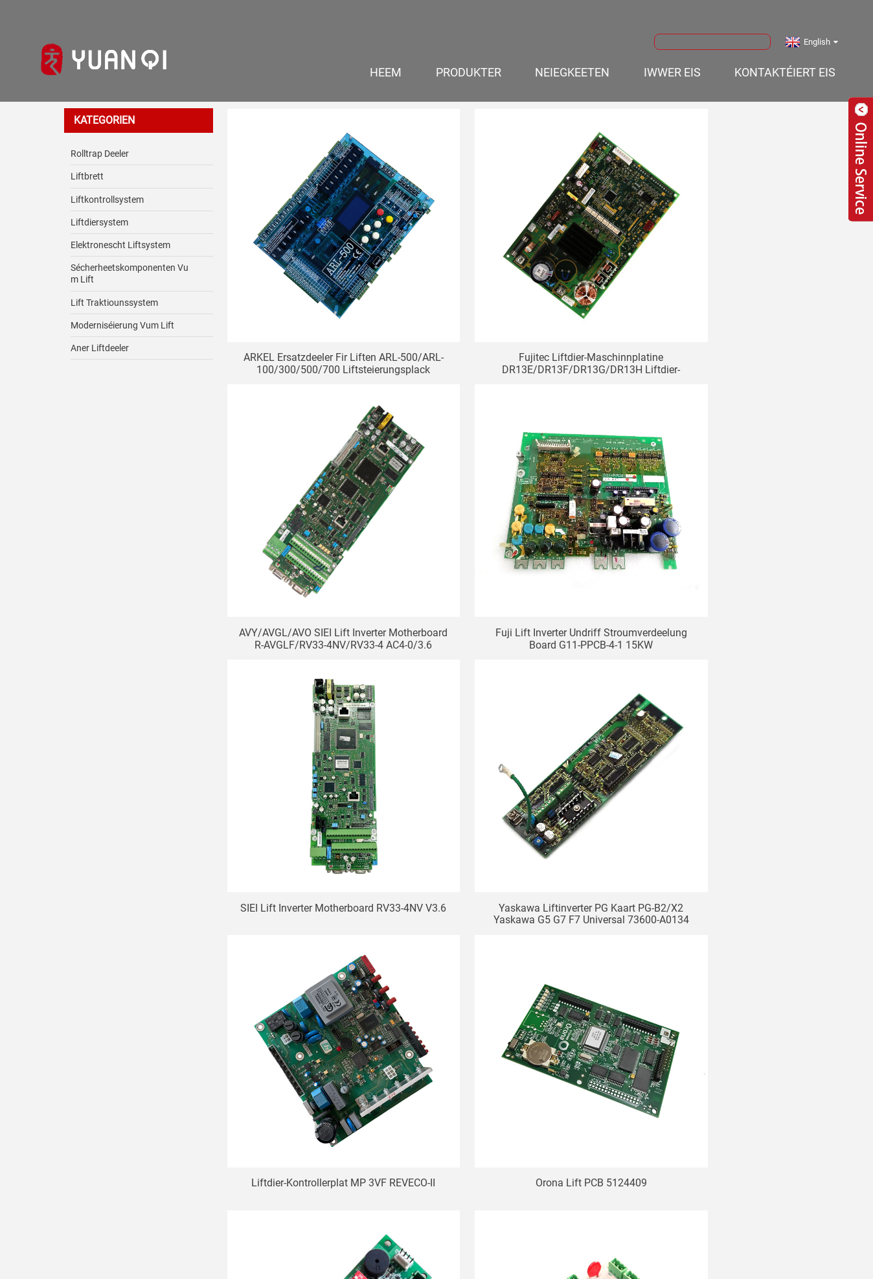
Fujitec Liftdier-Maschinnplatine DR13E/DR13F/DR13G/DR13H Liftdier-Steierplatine (520, 297)
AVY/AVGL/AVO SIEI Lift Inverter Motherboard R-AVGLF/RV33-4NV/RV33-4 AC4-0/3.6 (721, 297)
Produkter (468, 61)
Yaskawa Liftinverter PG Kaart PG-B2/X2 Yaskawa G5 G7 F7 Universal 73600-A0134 (721, 523)
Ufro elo (436, 1143)
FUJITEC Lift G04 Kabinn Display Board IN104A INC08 (721, 975)
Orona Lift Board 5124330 (721, 743)
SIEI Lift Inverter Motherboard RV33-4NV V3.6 (520, 523)
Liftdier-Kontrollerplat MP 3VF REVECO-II (319, 749)
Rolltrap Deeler (100, 142)
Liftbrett (87, 166)
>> (545, 1030)
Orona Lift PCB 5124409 (520, 743)
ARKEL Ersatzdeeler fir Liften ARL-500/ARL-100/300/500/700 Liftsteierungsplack (320, 297)
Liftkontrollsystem (107, 188)
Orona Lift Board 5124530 (520, 969)
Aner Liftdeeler (100, 337)
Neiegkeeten (572, 61)
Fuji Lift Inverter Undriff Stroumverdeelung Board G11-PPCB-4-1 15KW (320, 523)
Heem (386, 61)
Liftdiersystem (99, 211)
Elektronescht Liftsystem (120, 234)
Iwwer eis (672, 61)
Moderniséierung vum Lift (122, 314)
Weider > (507, 1030)
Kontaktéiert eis (784, 61)
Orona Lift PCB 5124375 (320, 969)
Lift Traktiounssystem (114, 291)
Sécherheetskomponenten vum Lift (129, 262)
